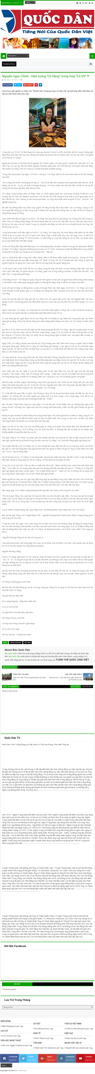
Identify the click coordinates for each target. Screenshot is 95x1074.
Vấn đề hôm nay (15, 642)
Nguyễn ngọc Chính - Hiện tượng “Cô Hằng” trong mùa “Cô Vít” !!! (45, 76)
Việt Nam (27, 642)
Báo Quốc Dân (10, 653)
